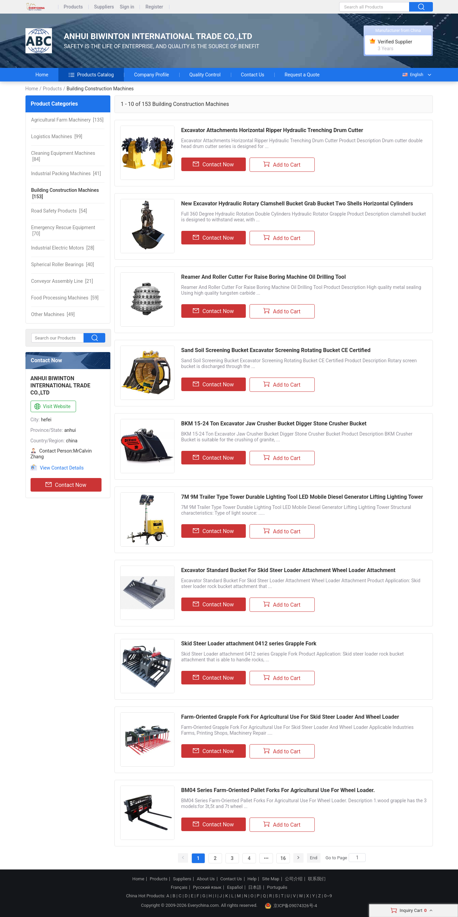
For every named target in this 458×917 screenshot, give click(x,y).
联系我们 (317, 879)
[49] (53, 314)
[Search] (357, 857)
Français (179, 887)
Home (42, 74)
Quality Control (205, 74)
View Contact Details (62, 468)
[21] (62, 281)
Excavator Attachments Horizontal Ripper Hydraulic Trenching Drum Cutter (272, 130)
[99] (57, 136)
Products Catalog (91, 74)
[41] (66, 173)
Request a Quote (302, 74)
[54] (59, 211)
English (412, 74)
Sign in (127, 7)
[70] (63, 230)
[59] (65, 297)
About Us (206, 879)
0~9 (328, 895)
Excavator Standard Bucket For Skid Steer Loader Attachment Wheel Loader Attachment (288, 570)
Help (252, 879)
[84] (63, 156)
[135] (67, 120)
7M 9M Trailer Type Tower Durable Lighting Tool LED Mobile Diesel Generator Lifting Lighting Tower (302, 497)
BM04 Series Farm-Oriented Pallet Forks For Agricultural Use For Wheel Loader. (278, 790)
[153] (65, 193)
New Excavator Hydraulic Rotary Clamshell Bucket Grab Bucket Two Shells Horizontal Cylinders (297, 203)
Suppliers (104, 7)
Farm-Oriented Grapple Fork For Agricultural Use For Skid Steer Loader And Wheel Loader (290, 717)
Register (154, 7)
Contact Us (252, 74)
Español (235, 887)
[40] (62, 264)
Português (277, 887)
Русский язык (207, 887)
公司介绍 (294, 879)
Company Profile (151, 74)
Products (73, 7)
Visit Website (52, 406)
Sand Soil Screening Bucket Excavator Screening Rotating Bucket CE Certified (276, 350)
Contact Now (65, 484)
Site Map (270, 879)
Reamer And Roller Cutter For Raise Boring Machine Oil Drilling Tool (263, 277)
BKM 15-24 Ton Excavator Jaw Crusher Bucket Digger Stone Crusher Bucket (274, 423)
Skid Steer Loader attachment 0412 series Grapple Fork (248, 643)
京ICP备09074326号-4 (291, 906)
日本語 (254, 887)
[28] (62, 248)
